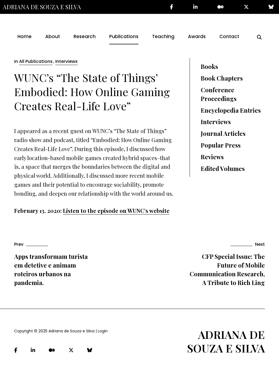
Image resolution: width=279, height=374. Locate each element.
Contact (229, 36)
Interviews (66, 61)
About (52, 36)
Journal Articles (223, 133)
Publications (123, 36)
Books (209, 66)
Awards (197, 36)
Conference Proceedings (218, 94)
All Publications (36, 61)
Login (103, 331)
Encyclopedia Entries (231, 110)
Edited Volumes (223, 168)
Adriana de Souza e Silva (42, 7)
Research (85, 36)
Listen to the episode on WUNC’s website (116, 210)
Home (24, 36)
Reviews (212, 157)
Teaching (163, 36)
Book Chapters (222, 78)
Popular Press (221, 145)
